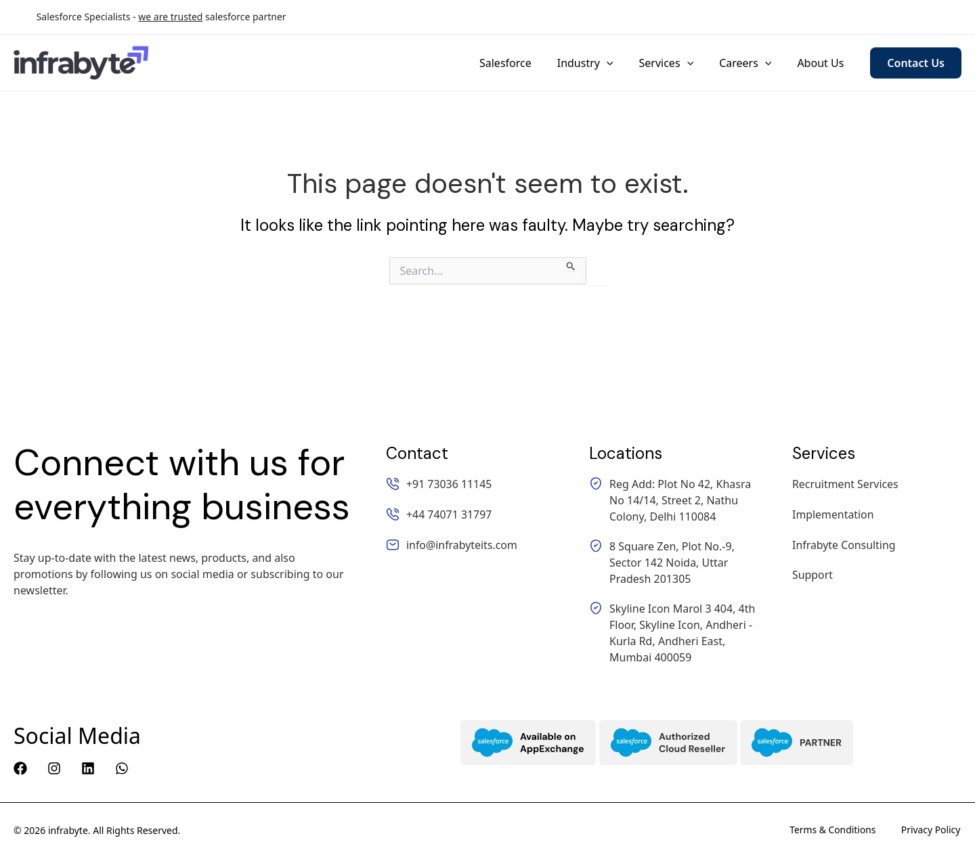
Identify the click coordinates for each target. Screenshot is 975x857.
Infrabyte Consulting (844, 543)
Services (676, 63)
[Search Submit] (571, 264)
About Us (822, 63)
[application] (621, 63)
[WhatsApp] (122, 768)
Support (812, 573)
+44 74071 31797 (785, 17)
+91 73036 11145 (675, 17)
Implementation (833, 513)
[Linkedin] (88, 768)
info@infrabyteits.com (906, 17)
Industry (599, 63)
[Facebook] (20, 768)
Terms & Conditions (833, 830)
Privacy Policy (931, 830)
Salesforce (524, 63)
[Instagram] (54, 768)
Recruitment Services (845, 484)
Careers (751, 63)
